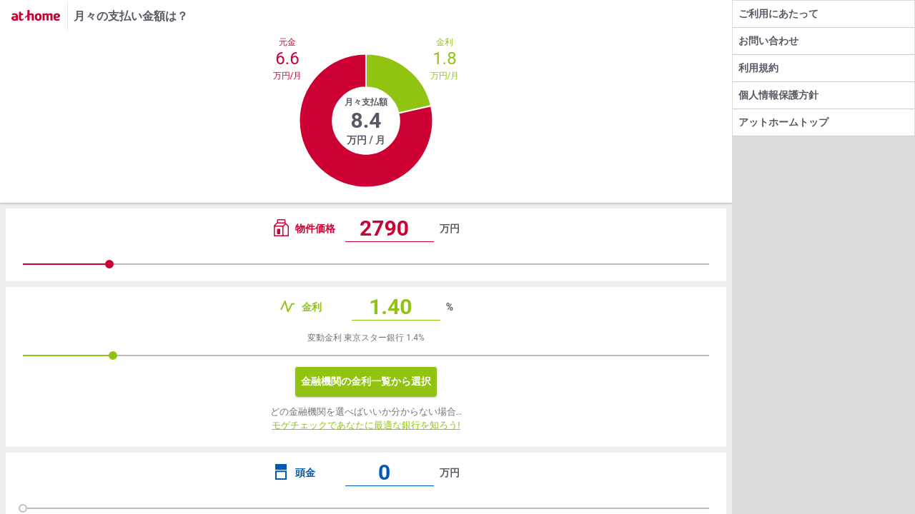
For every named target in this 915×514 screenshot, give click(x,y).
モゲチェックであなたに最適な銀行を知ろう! (366, 425)
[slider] (366, 264)
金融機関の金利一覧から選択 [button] (366, 381)
